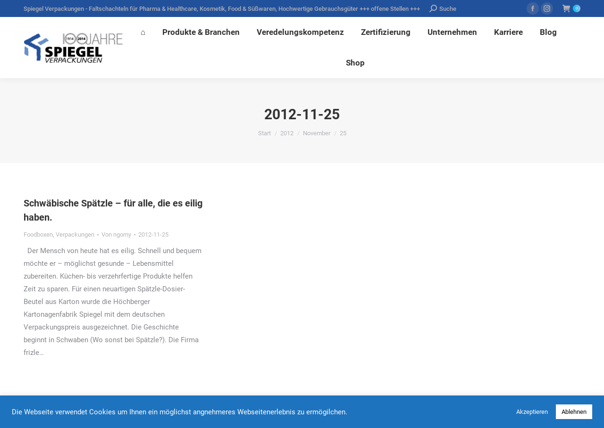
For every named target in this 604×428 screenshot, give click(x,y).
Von (116, 234)
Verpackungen (75, 234)
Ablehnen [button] (574, 411)
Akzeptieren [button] (532, 411)
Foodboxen (38, 234)
